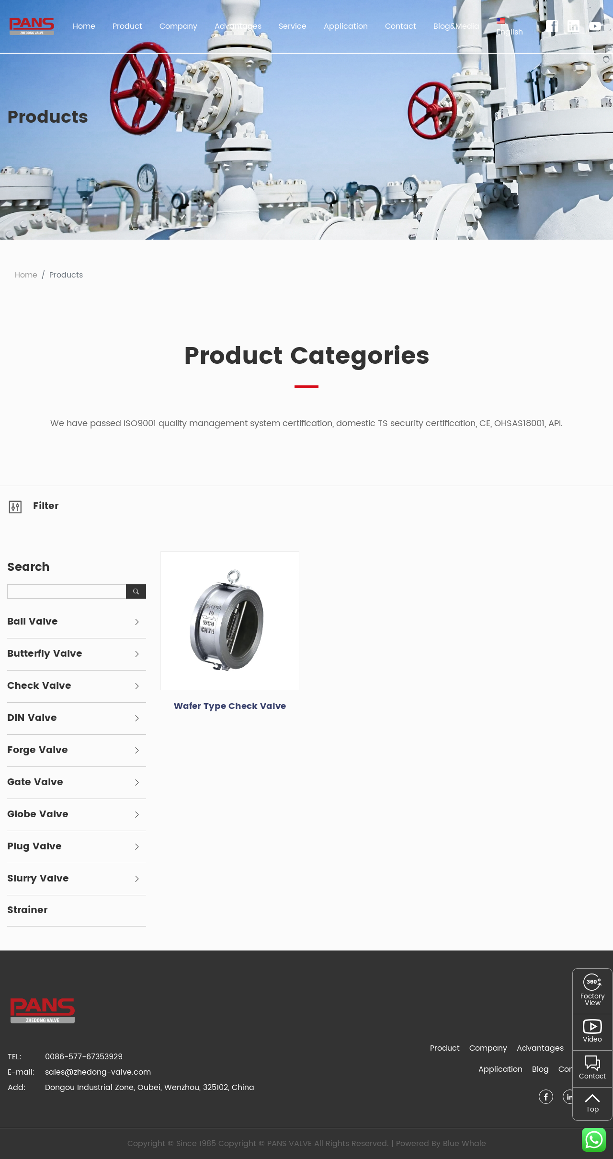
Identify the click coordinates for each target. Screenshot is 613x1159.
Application (500, 1069)
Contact (400, 26)
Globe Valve (37, 815)
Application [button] (346, 26)
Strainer (27, 910)
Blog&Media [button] (456, 26)
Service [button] (292, 26)
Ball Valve (32, 622)
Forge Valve (37, 750)
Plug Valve (34, 847)
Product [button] (127, 26)
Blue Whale (464, 1143)
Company (488, 1048)
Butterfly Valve (44, 654)
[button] (510, 26)
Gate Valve (35, 782)
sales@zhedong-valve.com (98, 1072)
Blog (540, 1069)
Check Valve (39, 686)
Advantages (238, 26)
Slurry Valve (38, 879)
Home (84, 26)
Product (445, 1048)
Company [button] (178, 26)
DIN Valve (32, 718)
